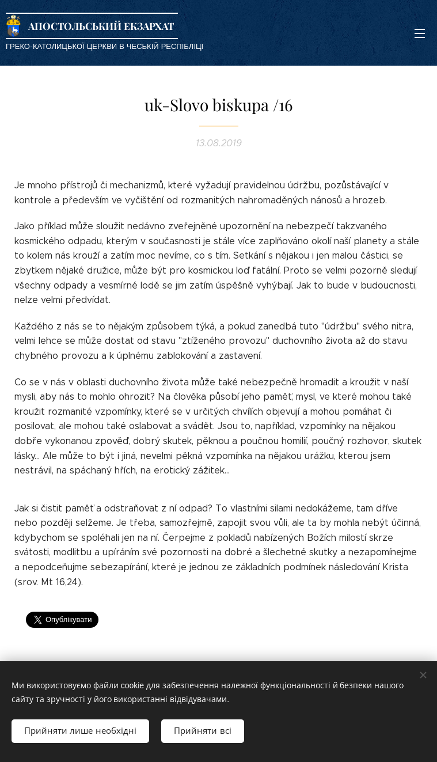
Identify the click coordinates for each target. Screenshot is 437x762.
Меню (420, 33)
